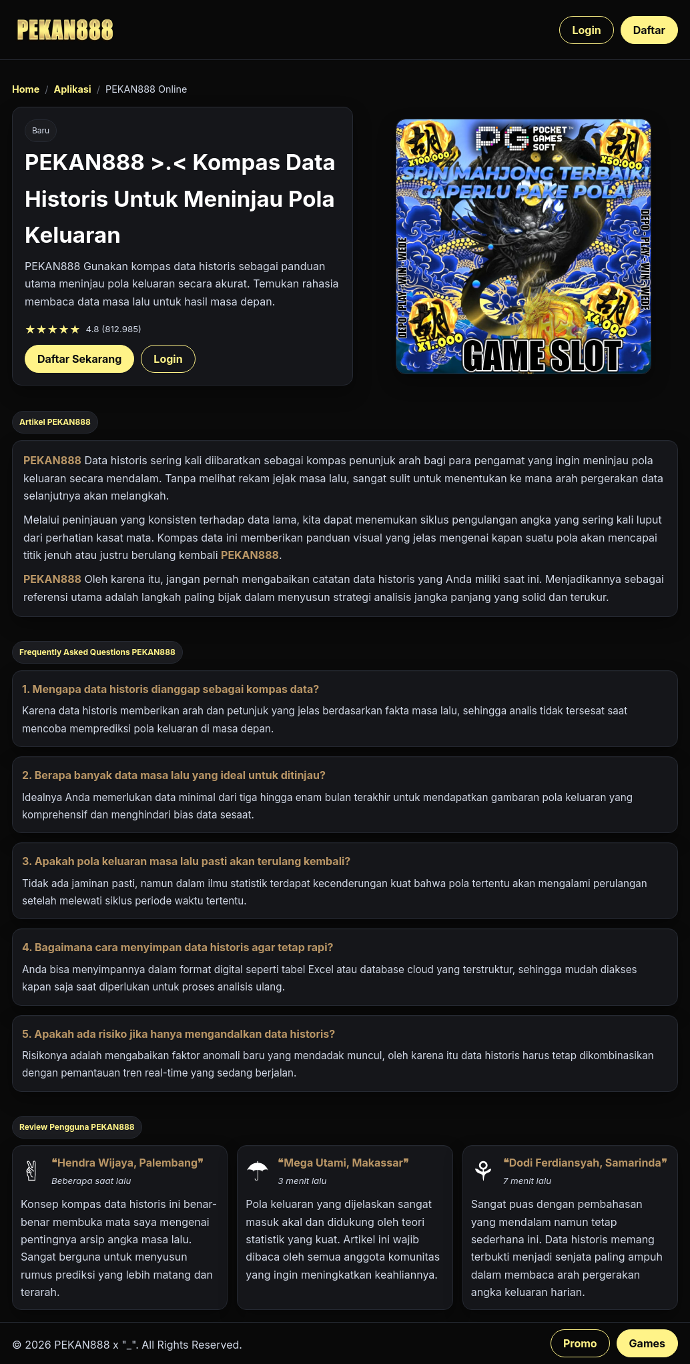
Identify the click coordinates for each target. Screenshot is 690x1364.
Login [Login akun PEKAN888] (167, 359)
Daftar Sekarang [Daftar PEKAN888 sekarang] (79, 359)
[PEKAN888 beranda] (65, 29)
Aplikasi (72, 89)
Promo (580, 1343)
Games (647, 1343)
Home (25, 89)
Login (586, 30)
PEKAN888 (52, 460)
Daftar (649, 30)
